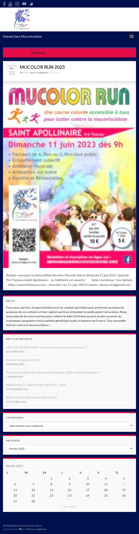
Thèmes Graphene (36, 529)
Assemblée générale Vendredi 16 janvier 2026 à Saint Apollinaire (53, 372)
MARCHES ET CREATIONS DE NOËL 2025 (36, 385)
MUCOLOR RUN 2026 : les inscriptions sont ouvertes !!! (47, 347)
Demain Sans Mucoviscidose (22, 36)
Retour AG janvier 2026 (23, 360)
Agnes (26, 72)
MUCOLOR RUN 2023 (42, 67)
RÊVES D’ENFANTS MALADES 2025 (31, 397)
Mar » (74, 506)
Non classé (54, 72)
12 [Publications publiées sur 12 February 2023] (124, 484)
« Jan (64, 506)
